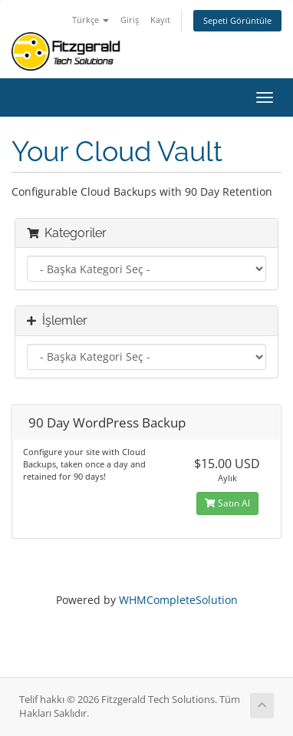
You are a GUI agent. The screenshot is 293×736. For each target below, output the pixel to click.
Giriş (129, 19)
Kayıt (160, 19)
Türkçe (90, 19)
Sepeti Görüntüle (237, 20)
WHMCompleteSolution (178, 599)
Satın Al (227, 503)
